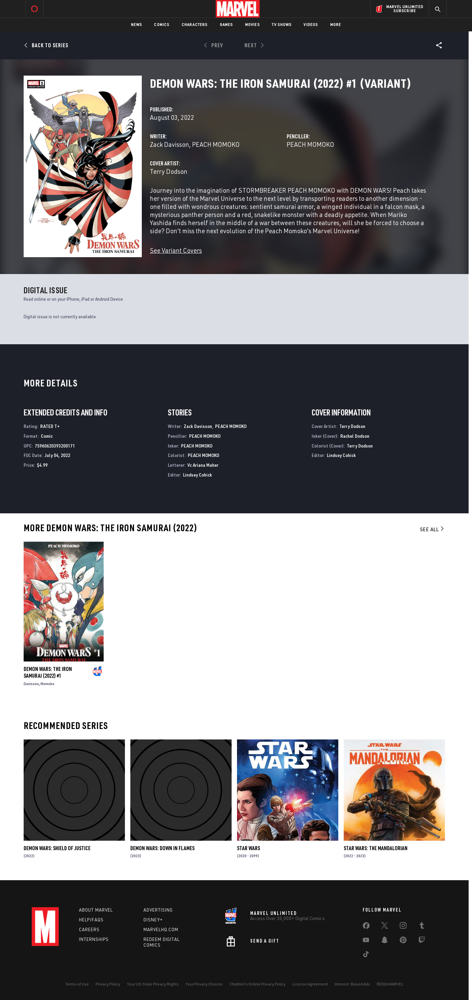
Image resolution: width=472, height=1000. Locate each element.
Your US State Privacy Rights (153, 984)
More (335, 24)
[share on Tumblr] (421, 926)
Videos (311, 24)
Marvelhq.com (160, 929)
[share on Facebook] (366, 927)
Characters (195, 24)
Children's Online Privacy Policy (258, 984)
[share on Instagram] (403, 926)
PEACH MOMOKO (216, 144)
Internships (94, 939)
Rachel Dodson (354, 436)
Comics (161, 24)
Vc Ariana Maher (202, 465)
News (136, 24)
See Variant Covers (176, 250)
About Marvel (96, 910)
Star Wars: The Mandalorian (376, 848)
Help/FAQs (91, 919)
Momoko (47, 683)
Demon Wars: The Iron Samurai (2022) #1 (48, 672)
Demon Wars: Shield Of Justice (57, 848)
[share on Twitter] (384, 926)
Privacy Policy (108, 984)
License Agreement (310, 984)
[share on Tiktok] (366, 955)
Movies (252, 24)
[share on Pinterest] (403, 941)
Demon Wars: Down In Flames (162, 848)
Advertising (158, 910)
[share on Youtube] (366, 941)
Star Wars (248, 848)
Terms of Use (77, 984)
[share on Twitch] (421, 941)
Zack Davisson (169, 144)
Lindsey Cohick (197, 475)
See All (432, 529)
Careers (89, 929)
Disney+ (153, 919)
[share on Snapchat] (384, 941)
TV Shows (282, 24)
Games (226, 24)
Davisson (31, 683)
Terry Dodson (168, 171)
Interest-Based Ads (352, 984)
